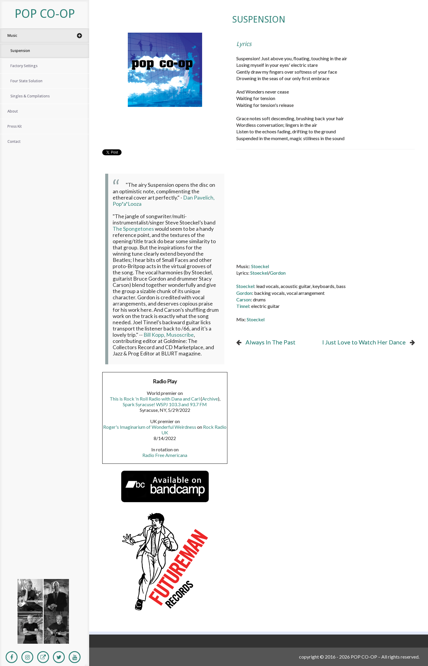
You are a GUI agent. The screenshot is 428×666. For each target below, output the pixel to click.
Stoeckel (260, 266)
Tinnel (242, 306)
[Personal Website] (43, 657)
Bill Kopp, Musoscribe (169, 335)
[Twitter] (59, 657)
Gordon (278, 273)
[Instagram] (27, 657)
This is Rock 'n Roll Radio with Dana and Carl (155, 398)
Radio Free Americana (164, 455)
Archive (210, 398)
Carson (243, 299)
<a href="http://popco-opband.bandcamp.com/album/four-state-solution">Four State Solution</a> (43, 564)
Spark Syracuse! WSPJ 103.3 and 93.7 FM (165, 404)
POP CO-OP (45, 14)
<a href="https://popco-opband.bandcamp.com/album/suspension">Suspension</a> (43, 537)
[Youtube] (75, 657)
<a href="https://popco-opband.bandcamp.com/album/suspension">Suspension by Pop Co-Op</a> (164, 130)
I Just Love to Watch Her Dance (364, 342)
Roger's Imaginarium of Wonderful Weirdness (149, 427)
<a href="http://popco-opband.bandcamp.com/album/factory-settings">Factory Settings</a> (43, 551)
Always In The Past (270, 342)
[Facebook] (12, 657)
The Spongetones (133, 229)
